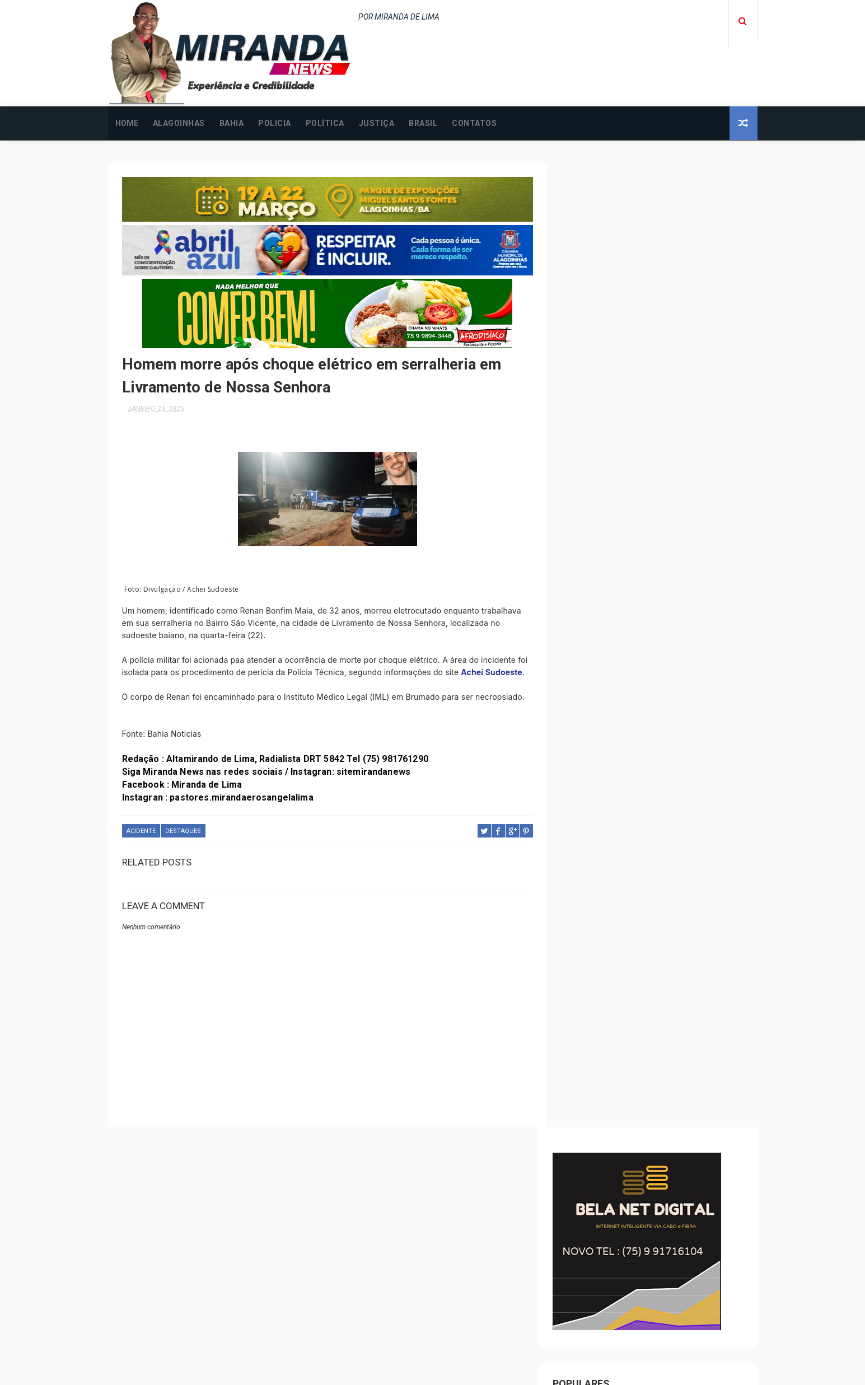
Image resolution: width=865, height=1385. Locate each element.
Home (126, 123)
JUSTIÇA (377, 123)
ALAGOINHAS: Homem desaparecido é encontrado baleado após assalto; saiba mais (679, 1271)
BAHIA (231, 123)
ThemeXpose (411, 1370)
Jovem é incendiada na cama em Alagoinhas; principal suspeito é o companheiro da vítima (670, 1319)
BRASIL (423, 123)
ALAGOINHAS (179, 123)
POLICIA (274, 123)
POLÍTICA (325, 123)
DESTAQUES (183, 842)
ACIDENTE (141, 842)
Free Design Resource (478, 1370)
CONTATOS (474, 123)
